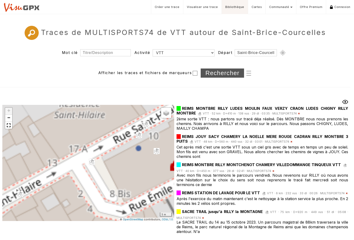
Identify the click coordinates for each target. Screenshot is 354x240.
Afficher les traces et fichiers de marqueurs (145, 72)
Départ (225, 52)
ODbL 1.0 (167, 219)
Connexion (340, 7)
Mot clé (70, 52)
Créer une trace (167, 7)
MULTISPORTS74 (284, 113)
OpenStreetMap (133, 219)
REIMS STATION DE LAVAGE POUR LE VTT (221, 192)
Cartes (257, 7)
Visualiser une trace (202, 7)
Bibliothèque (234, 7)
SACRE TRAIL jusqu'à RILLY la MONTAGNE (223, 211)
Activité (142, 52)
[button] (139, 135)
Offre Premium (311, 7)
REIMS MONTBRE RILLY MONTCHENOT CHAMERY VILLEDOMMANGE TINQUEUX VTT (261, 164)
